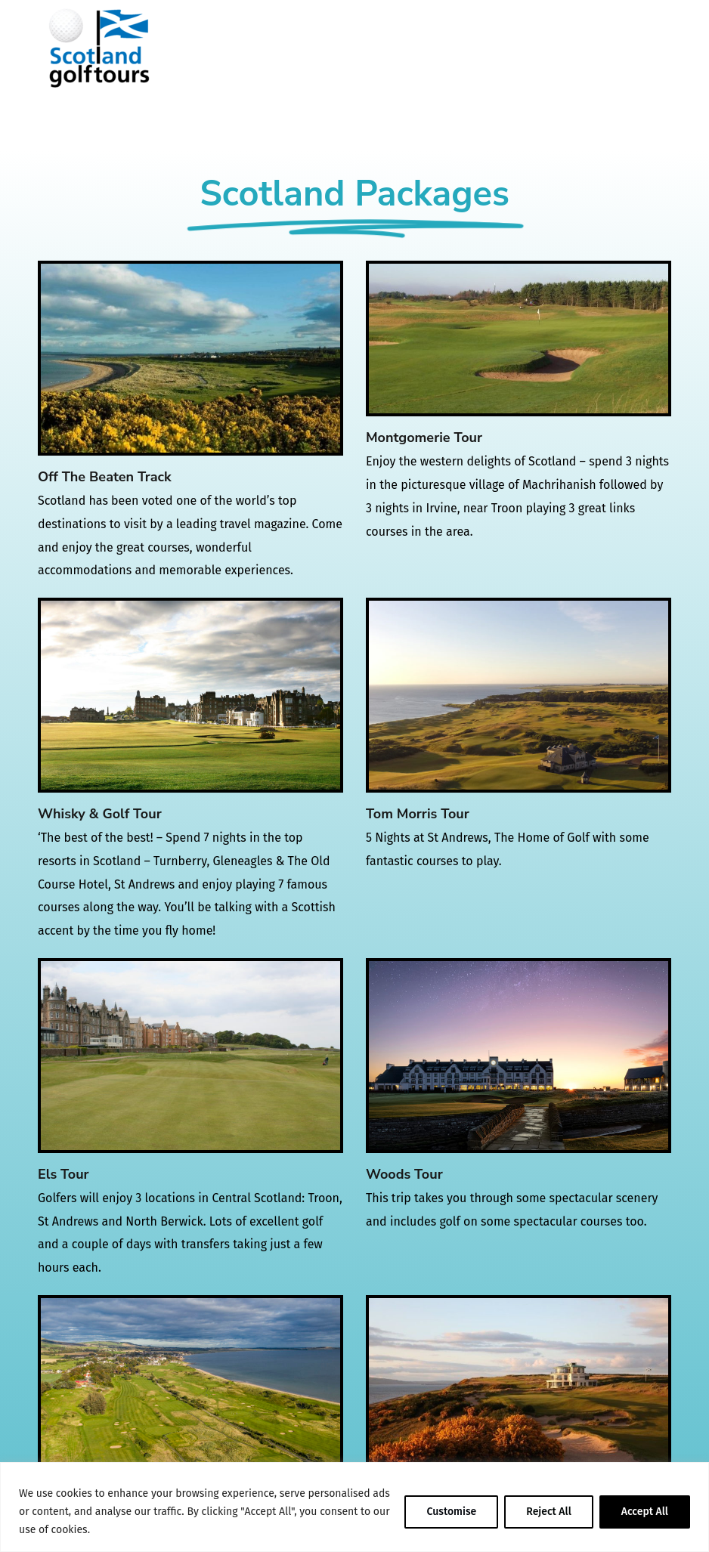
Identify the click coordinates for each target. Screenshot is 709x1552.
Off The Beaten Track (105, 477)
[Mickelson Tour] (518, 1392)
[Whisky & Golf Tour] (190, 695)
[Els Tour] (190, 1055)
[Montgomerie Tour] (518, 338)
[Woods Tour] (518, 1055)
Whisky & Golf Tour (100, 814)
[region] (354, 1507)
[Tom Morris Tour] (518, 695)
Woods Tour (404, 1174)
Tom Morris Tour (417, 814)
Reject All (548, 1511)
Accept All (644, 1511)
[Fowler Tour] (190, 1392)
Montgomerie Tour (424, 437)
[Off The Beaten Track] (190, 358)
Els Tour (63, 1174)
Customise (451, 1511)
